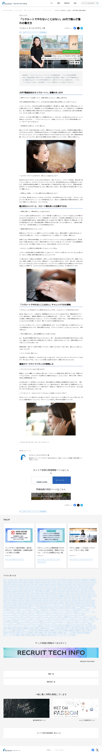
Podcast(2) (27, 598)
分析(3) (5, 628)
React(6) (89, 598)
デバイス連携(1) (89, 618)
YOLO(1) (56, 607)
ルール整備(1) (38, 625)
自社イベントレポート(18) (9, 635)
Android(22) (31, 579)
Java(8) (85, 591)
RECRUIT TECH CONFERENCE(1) (11, 600)
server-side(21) (67, 600)
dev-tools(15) (86, 584)
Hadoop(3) (15, 591)
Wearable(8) (11, 607)
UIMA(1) (30, 605)
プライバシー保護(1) (16, 623)
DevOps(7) (92, 584)
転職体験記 (43, 32)
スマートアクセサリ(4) (91, 616)
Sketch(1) (88, 600)
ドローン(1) (32, 621)
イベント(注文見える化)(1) (75, 609)
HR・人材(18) (35, 591)
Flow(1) (76, 586)
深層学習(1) (78, 630)
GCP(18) (64, 589)
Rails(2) (78, 598)
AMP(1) (25, 579)
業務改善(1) (47, 630)
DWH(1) (10, 586)
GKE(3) (74, 589)
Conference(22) (7, 584)
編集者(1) (61, 632)
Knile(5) (42, 593)
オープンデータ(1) (19, 614)
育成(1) (74, 632)
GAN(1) (59, 589)
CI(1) (90, 582)
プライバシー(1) (7, 623)
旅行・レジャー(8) (7, 630)
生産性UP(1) (89, 630)
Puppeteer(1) (59, 598)
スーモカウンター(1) (19, 618)
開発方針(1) (51, 635)
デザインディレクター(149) (79, 618)
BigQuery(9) (31, 582)
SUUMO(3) (61, 602)
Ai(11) (16, 579)
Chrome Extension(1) (83, 582)
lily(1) (89, 593)
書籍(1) (14, 630)
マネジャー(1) (73, 623)
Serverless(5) (74, 600)
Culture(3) (20, 584)
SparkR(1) (15, 602)
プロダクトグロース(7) (25, 623)
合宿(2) (31, 628)
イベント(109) (33, 609)
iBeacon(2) (42, 591)
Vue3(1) (87, 605)
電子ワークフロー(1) (59, 635)
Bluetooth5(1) (44, 582)
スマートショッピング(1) (9, 618)
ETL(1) (54, 586)
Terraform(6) (6, 605)
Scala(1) (56, 600)
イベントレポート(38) (8, 612)
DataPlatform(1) (60, 584)
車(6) (39, 635)
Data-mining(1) (27, 584)
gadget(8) (54, 589)
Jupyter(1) (28, 593)
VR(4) (73, 605)
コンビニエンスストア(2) (35, 616)
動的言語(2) (20, 628)
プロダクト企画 (18, 10)
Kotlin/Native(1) (53, 593)
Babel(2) (15, 582)
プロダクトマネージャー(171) (48, 623)
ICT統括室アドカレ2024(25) (50, 591)
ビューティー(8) (81, 621)
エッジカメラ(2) (52, 612)
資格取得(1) (33, 635)
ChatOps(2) (69, 582)
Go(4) (78, 589)
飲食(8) (73, 635)
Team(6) (86, 602)
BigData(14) (25, 582)
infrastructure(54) (61, 591)
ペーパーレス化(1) (65, 623)
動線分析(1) (26, 628)
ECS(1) (26, 586)
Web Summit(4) (18, 607)
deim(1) (74, 584)
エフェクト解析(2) (73, 612)
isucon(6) (81, 591)
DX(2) (15, 586)
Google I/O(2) (83, 589)
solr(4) (5, 602)
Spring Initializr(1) (43, 602)
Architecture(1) (54, 579)
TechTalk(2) (92, 602)
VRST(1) (78, 605)
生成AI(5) (84, 630)
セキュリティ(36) (28, 618)
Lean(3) (72, 593)
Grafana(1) (90, 589)
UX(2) (45, 605)
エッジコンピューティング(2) (62, 612)
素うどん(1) (24, 632)
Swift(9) (66, 602)
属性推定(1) (43, 628)
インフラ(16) (28, 612)
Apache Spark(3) (38, 579)
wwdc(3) (51, 607)
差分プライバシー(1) (51, 628)
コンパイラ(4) (25, 616)
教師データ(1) (68, 628)
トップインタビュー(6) (23, 621)
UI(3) (26, 605)
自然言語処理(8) (86, 632)
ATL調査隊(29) (92, 579)
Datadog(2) (41, 584)
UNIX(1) (41, 605)
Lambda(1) (67, 593)
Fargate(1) (71, 586)
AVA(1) (5, 582)
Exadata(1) (65, 586)
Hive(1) (25, 591)
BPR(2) (49, 582)
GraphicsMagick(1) (7, 591)
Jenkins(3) (6, 593)
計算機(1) (28, 635)
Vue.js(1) (83, 605)
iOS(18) (67, 591)
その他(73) (73, 607)
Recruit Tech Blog (7, 10)
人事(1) (55, 625)
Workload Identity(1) (44, 607)
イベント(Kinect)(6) (51, 609)
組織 (75, 3)
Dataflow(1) (47, 584)
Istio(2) (76, 591)
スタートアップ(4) (81, 616)
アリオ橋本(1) (6, 609)
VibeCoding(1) (68, 605)
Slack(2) (93, 600)
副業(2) (9, 628)
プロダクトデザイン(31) (36, 623)
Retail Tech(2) (45, 600)
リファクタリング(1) (22, 625)
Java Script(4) (91, 591)
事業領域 (66, 3)
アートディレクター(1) (24, 609)
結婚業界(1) (55, 632)
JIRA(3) (18, 593)
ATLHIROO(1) (76, 579)
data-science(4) (34, 584)
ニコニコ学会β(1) (39, 621)
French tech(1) (13, 589)
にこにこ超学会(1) (80, 607)
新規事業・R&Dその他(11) (91, 628)
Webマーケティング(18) (34, 607)
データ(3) (96, 618)
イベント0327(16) (84, 609)
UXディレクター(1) (51, 605)
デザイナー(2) (53, 618)
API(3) (44, 579)
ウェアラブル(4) (44, 612)
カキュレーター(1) (35, 614)
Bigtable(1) (38, 582)
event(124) (59, 586)
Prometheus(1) (52, 598)
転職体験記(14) (44, 635)
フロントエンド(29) (90, 621)
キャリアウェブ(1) (53, 614)
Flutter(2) (86, 586)
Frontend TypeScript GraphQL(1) (37, 589)
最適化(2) (19, 630)
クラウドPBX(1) (81, 614)
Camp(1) (59, 582)
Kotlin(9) (47, 593)
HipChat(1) (20, 591)
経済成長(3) (31, 632)
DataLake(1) (53, 584)
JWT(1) (32, 593)
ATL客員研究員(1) (84, 579)
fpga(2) (91, 586)
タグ (51, 3)
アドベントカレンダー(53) (90, 607)
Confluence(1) (14, 584)
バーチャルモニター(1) (55, 621)
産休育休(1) (6, 632)
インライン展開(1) (36, 612)
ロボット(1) (50, 625)
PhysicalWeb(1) (20, 598)
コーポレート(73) (56, 616)
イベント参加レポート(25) (19, 612)
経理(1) (36, 632)
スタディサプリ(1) (72, 616)
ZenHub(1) (67, 607)
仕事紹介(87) (61, 625)
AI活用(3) (21, 579)
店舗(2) (58, 628)
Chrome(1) (75, 582)
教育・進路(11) (75, 628)
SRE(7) (50, 602)
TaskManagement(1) (79, 602)
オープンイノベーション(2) (9, 614)
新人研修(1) (82, 628)
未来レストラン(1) (25, 630)
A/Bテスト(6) (6, 579)
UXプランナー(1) (60, 605)
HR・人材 (22, 32)
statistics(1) (55, 602)
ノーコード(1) (47, 621)
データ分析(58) (7, 621)
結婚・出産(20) (48, 632)
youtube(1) (61, 607)
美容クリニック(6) (67, 632)
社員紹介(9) (18, 632)
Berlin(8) (19, 582)
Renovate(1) (39, 600)
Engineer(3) (39, 586)
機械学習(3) (72, 630)
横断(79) (66, 630)
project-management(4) (43, 598)
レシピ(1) (45, 625)
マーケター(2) (80, 623)
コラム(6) (19, 616)
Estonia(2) (45, 586)
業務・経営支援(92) (39, 630)
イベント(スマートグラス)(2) (62, 609)
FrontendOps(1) (48, 589)
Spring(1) (20, 602)
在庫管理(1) (37, 628)
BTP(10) (54, 582)
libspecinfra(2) (84, 593)
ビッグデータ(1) (74, 621)
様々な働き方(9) (60, 630)
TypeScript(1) (20, 605)
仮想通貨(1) (67, 625)
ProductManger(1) (33, 598)
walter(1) (5, 607)
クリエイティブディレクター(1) (10, 616)
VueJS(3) (93, 605)
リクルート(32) (7, 625)
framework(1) (6, 589)
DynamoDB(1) (20, 586)
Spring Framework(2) (35, 602)
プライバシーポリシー (60, 750)
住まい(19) (73, 625)
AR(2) (48, 579)
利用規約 (48, 750)
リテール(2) (13, 625)
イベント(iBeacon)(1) (42, 609)
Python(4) (66, 598)
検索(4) (32, 630)
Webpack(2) (25, 607)
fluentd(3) (81, 586)
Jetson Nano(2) (12, 593)
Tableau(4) (72, 602)
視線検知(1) (18, 635)
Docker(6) (6, 586)
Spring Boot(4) (26, 602)
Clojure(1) (94, 582)
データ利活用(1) (14, 621)
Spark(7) (9, 602)
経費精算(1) (41, 632)
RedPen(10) (21, 600)
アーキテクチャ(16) (15, 609)
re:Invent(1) (84, 598)
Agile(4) (12, 579)
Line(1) (93, 593)
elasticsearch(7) (32, 586)
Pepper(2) (6, 598)
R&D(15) (74, 598)
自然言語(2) (79, 632)
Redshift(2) (28, 600)
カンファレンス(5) (44, 614)
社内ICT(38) (12, 632)
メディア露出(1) (88, 623)
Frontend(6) (26, 589)
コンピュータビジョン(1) (46, 616)
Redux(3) (33, 600)
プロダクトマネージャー (32, 32)
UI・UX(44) (35, 605)
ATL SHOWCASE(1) (62, 579)
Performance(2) (12, 598)
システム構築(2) (64, 616)
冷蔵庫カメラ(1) (92, 625)
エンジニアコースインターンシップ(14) (86, 612)
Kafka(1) (37, 593)
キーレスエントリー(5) (72, 614)
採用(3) (62, 628)
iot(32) (72, 591)
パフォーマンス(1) (65, 621)
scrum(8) (61, 600)
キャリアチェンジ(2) (62, 614)
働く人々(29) (84, 625)
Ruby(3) (51, 600)
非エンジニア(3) (67, 635)
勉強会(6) (14, 628)
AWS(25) (10, 582)
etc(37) (50, 586)
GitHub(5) (69, 589)
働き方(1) (79, 625)
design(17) (80, 584)
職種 (58, 3)
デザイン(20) (60, 618)
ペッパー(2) (58, 623)
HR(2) (30, 591)
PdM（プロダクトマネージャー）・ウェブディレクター (38, 10)
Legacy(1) (78, 593)
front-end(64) (20, 589)
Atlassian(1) (70, 579)
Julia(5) (23, 593)
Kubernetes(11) (61, 593)
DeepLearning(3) (68, 584)
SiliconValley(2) (82, 600)
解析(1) (23, 635)
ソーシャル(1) (36, 618)
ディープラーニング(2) (44, 618)
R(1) (70, 598)
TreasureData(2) (13, 605)
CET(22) (64, 582)
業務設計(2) (53, 630)
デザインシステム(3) (68, 618)
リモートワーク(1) (30, 625)
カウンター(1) (27, 614)
